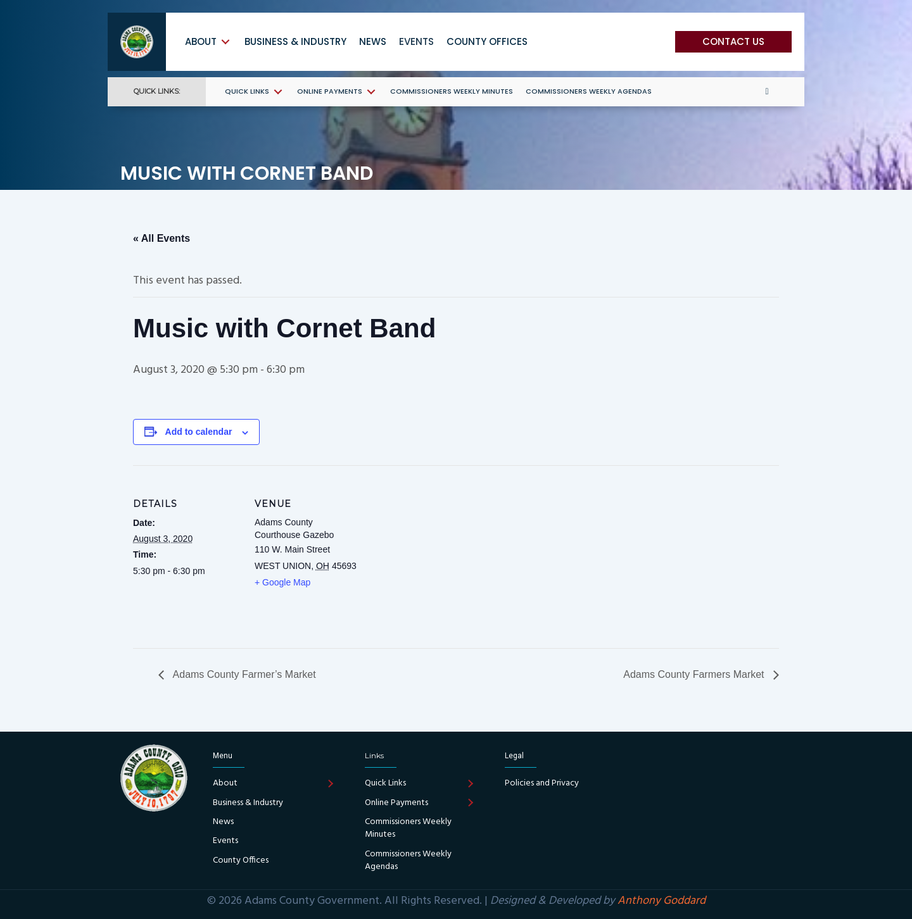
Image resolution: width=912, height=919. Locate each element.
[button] (733, 42)
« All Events (161, 238)
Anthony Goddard (662, 901)
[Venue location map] (443, 553)
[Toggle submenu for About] (225, 41)
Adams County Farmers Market (695, 674)
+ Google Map (282, 582)
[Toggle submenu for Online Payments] (371, 91)
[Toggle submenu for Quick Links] (278, 91)
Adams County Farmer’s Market (243, 674)
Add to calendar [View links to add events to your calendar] (198, 432)
